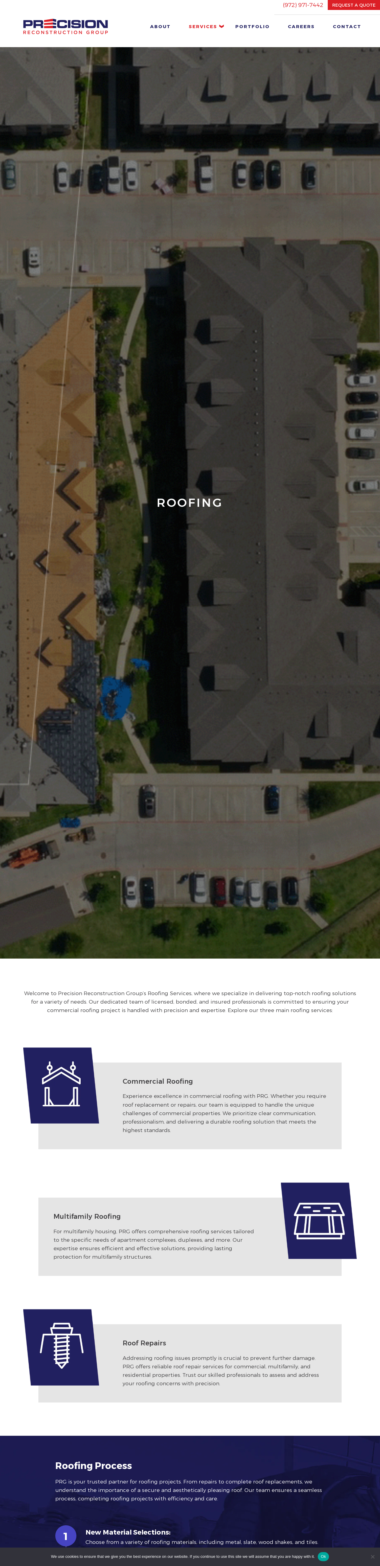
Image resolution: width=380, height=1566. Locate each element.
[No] (372, 1557)
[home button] (65, 26)
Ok (323, 1556)
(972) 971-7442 (303, 4)
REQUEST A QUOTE (353, 5)
